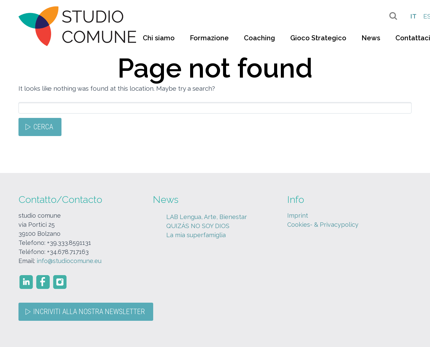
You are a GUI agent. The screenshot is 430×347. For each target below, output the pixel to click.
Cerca (43, 127)
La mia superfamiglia (196, 234)
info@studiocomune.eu (69, 260)
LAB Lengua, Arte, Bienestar (206, 216)
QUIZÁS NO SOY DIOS (197, 225)
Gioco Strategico (318, 38)
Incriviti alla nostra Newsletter (89, 311)
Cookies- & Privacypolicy (322, 224)
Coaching (259, 38)
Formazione (209, 38)
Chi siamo (159, 38)
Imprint (297, 215)
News (370, 38)
